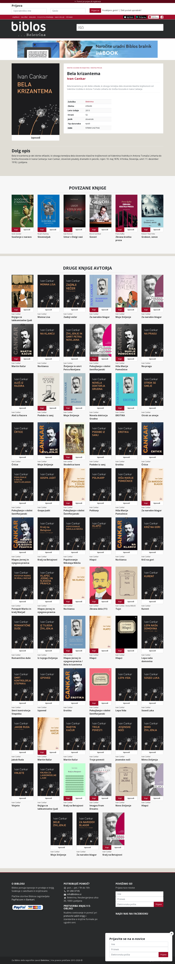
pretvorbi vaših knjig (74, 915)
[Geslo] (68, 10)
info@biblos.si (74, 894)
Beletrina (89, 101)
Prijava (159, 904)
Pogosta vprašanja (45, 17)
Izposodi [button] (35, 137)
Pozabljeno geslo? (110, 10)
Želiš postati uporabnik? (131, 10)
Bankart (30, 899)
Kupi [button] (16, 229)
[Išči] (120, 27)
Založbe (24, 17)
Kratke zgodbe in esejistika (78, 68)
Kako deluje (59, 17)
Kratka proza (96, 68)
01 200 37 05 (73, 890)
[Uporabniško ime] (29, 10)
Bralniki (32, 17)
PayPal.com (17, 899)
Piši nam (69, 17)
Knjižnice (15, 17)
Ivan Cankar (76, 78)
